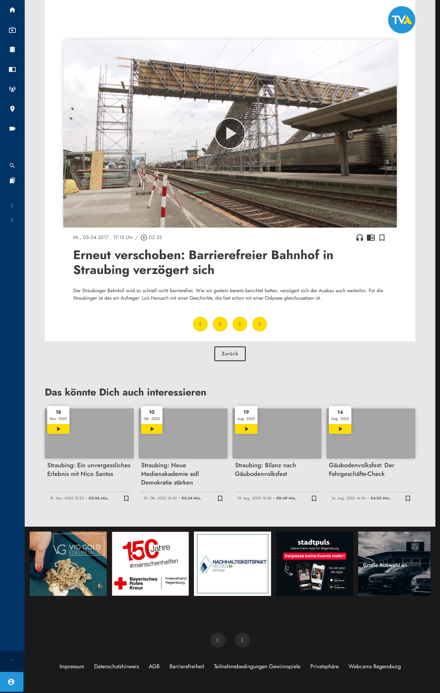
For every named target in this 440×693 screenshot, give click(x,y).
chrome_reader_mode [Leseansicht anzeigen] (371, 237)
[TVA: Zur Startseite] (401, 19)
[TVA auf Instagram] (242, 640)
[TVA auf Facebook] (217, 640)
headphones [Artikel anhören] (359, 237)
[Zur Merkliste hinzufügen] (382, 237)
